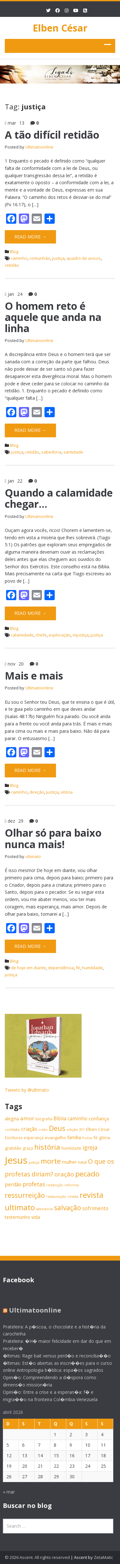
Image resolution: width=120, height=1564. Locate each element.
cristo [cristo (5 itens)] (43, 1129)
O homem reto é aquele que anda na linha (53, 317)
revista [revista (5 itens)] (73, 1196)
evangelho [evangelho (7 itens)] (55, 1137)
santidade (73, 452)
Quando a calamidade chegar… (59, 498)
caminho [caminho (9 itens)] (77, 1118)
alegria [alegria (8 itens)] (12, 1119)
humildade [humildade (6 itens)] (71, 1148)
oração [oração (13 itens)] (64, 1174)
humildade (92, 968)
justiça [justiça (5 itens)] (34, 1162)
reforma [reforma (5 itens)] (71, 1185)
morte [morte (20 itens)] (51, 1161)
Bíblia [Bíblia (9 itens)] (59, 1118)
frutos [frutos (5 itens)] (87, 1138)
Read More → (30, 237)
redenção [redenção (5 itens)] (54, 1185)
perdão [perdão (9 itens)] (13, 1184)
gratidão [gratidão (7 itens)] (13, 1148)
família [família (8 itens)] (74, 1137)
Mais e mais (34, 675)
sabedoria (51, 452)
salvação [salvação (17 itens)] (67, 1207)
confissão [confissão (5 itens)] (12, 1129)
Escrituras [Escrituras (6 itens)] (13, 1137)
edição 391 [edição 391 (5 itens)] (76, 1129)
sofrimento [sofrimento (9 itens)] (95, 1208)
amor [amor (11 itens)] (27, 1118)
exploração (60, 635)
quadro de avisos (84, 258)
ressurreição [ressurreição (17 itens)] (25, 1195)
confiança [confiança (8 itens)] (99, 1119)
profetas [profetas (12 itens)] (34, 1184)
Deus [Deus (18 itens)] (57, 1128)
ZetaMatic (103, 1557)
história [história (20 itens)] (47, 1147)
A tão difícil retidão (52, 135)
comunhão (39, 258)
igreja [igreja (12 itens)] (90, 1147)
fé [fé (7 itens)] (95, 1137)
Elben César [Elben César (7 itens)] (98, 1129)
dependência (61, 968)
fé (78, 968)
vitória (66, 792)
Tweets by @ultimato (27, 1090)
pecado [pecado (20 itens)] (87, 1174)
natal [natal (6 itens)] (82, 1162)
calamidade (22, 635)
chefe (41, 635)
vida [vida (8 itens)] (35, 1217)
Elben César (60, 27)
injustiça (81, 635)
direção (36, 792)
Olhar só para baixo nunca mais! (53, 838)
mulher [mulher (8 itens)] (69, 1162)
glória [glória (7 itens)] (104, 1137)
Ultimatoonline (39, 147)
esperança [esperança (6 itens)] (34, 1137)
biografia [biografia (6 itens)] (44, 1119)
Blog (14, 251)
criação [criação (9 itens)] (29, 1129)
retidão (12, 265)
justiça (58, 258)
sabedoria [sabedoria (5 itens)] (44, 1209)
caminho (19, 258)
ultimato (33, 856)
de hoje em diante (28, 968)
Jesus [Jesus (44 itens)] (16, 1160)
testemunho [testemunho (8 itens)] (17, 1217)
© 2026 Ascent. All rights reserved (37, 1557)
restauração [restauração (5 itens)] (56, 1196)
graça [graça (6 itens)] (28, 1148)
